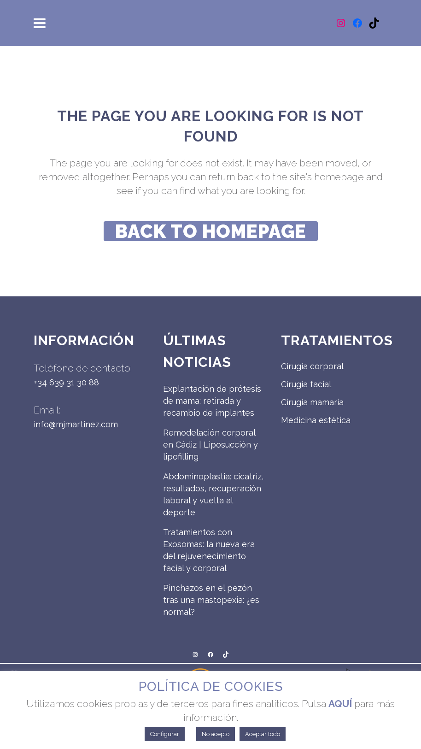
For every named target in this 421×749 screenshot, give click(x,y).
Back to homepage (210, 231)
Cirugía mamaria (312, 402)
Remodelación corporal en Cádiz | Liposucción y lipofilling (210, 444)
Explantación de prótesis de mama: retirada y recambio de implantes (212, 401)
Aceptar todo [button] (262, 734)
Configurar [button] (164, 734)
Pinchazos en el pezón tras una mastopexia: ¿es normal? (211, 600)
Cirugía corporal (312, 366)
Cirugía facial (306, 384)
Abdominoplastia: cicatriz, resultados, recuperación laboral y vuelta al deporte (213, 494)
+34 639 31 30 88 (66, 382)
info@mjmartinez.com (76, 424)
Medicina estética (316, 420)
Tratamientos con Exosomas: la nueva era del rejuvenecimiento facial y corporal (209, 550)
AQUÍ (340, 703)
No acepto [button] (215, 734)
